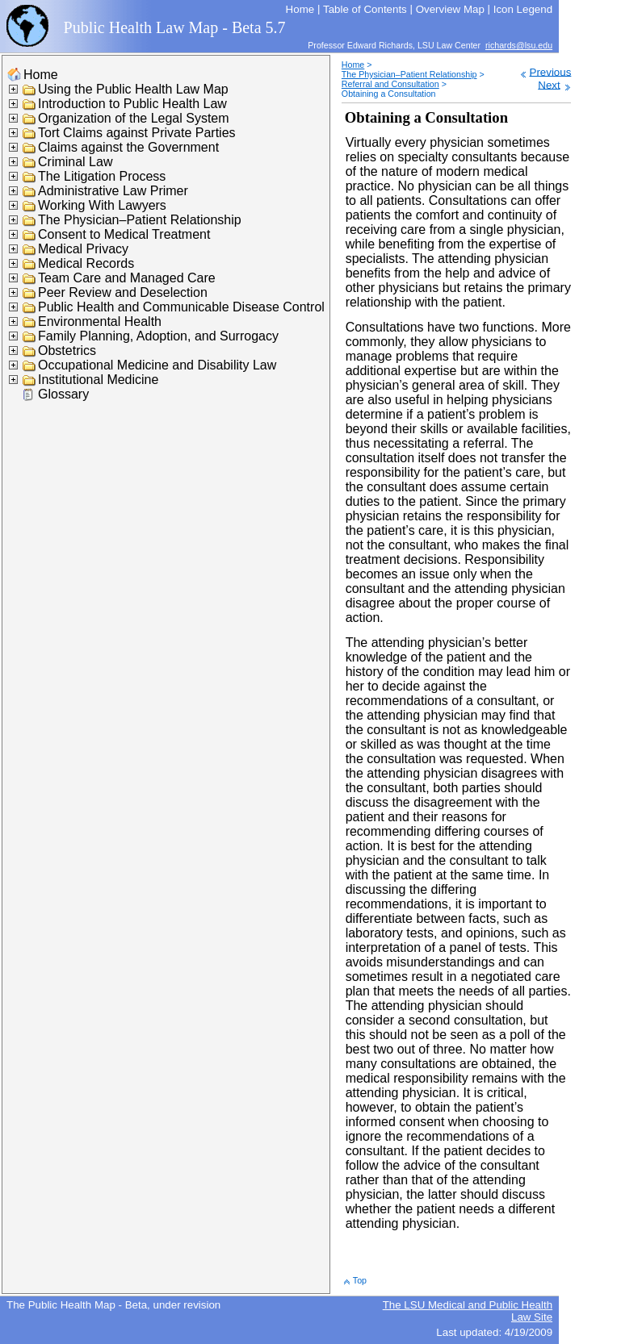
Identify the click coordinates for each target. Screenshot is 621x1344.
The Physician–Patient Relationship (139, 220)
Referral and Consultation (390, 84)
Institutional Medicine (98, 379)
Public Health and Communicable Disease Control (181, 307)
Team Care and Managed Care (127, 278)
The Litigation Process (102, 176)
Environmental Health (100, 321)
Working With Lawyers (102, 205)
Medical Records (86, 263)
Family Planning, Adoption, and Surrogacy (158, 336)
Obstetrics (67, 350)
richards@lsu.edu (518, 45)
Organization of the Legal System (133, 118)
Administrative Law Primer (113, 191)
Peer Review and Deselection (123, 292)
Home (40, 74)
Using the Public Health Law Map (133, 89)
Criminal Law (75, 162)
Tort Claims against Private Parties (137, 133)
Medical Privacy (83, 249)
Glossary (63, 394)
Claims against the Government (128, 147)
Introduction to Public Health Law (132, 104)
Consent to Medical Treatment (124, 234)
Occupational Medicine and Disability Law (157, 365)
